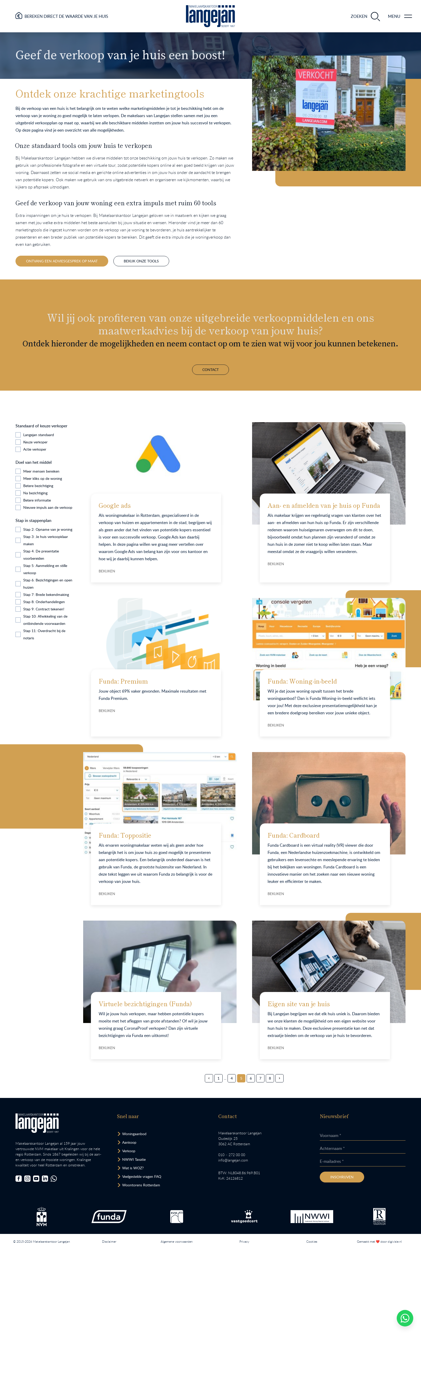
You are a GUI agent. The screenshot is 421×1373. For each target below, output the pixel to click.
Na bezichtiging (35, 492)
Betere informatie (37, 500)
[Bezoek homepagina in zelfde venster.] (37, 1123)
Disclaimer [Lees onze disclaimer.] (109, 1241)
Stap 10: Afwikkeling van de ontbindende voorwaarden (45, 620)
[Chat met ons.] (54, 1178)
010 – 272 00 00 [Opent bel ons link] (231, 1154)
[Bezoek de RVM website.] (176, 1216)
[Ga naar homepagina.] (210, 16)
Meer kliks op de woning (42, 478)
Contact (210, 343)
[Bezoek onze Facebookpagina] (18, 1178)
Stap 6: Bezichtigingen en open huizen (47, 584)
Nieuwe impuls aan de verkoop (47, 507)
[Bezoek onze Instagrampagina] (27, 1178)
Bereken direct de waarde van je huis (66, 16)
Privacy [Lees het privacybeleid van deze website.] (244, 1241)
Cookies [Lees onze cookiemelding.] (311, 1241)
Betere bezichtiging (38, 485)
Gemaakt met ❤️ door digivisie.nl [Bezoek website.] (379, 1241)
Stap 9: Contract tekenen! (43, 608)
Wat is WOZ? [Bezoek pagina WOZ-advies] (133, 1167)
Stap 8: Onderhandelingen (44, 601)
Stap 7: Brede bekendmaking (46, 594)
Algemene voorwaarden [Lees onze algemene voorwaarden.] (177, 1241)
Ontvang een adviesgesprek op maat (62, 261)
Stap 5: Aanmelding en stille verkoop (45, 569)
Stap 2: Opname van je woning (47, 529)
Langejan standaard (38, 434)
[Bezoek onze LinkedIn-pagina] (45, 1178)
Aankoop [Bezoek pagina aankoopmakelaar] (129, 1142)
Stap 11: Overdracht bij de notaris (44, 634)
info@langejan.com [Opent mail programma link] (233, 1160)
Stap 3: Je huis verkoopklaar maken (45, 540)
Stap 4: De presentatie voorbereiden (41, 555)
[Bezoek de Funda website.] (109, 1216)
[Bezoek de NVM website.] (41, 1216)
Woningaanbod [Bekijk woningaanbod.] (134, 1133)
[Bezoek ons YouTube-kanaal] (36, 1178)
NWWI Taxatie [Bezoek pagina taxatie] (134, 1159)
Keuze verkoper (35, 441)
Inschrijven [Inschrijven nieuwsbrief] (342, 1176)
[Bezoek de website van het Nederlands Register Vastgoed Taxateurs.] (379, 1216)
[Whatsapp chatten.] (405, 1318)
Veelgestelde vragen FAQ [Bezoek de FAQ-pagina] (141, 1176)
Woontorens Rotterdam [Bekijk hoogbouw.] (141, 1184)
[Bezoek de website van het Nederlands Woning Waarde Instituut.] (312, 1216)
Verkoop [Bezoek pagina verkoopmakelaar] (128, 1150)
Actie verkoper (34, 449)
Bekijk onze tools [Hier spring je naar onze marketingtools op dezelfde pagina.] (141, 261)
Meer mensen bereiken (41, 471)
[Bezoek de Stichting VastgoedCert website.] (244, 1216)
